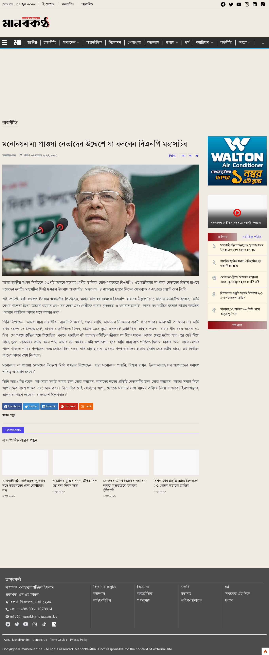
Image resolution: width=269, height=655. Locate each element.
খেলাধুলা (134, 42)
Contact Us (40, 640)
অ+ (184, 156)
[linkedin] (54, 624)
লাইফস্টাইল (102, 600)
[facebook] (223, 4)
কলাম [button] (170, 42)
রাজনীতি (50, 42)
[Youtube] (26, 624)
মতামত (186, 593)
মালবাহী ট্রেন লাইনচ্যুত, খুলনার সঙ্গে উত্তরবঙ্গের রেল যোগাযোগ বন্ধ (23, 485)
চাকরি (185, 587)
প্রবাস (229, 600)
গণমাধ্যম (143, 600)
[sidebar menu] (6, 43)
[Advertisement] (179, 22)
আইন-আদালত (191, 600)
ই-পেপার (49, 4)
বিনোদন (115, 42)
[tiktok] (44, 624)
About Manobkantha (16, 640)
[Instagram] (35, 624)
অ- (190, 156)
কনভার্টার (68, 4)
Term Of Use (58, 640)
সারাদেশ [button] (69, 42)
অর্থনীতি (226, 42)
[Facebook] (8, 624)
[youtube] (239, 4)
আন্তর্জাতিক (94, 42)
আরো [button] (243, 42)
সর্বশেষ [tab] (222, 237)
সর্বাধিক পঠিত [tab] (251, 237)
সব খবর (237, 325)
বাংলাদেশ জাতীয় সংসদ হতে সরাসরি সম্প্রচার (236, 222)
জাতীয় (32, 42)
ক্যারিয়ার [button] (202, 42)
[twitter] (231, 4)
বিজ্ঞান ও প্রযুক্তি (104, 587)
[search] (263, 43)
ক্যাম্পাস (153, 42)
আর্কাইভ (87, 4)
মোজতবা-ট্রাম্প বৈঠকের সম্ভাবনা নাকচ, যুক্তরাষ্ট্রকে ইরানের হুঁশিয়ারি (125, 485)
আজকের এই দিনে (237, 593)
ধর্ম (187, 42)
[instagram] (247, 4)
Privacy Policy (78, 640)
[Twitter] (17, 624)
